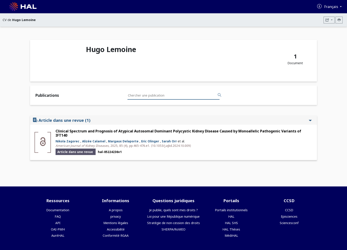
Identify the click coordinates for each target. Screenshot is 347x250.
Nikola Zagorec (67, 141)
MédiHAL (231, 235)
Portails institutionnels (231, 210)
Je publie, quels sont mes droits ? (173, 210)
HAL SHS (231, 223)
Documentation (57, 210)
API (57, 223)
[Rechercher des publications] (219, 95)
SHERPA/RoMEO (173, 229)
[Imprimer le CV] (339, 20)
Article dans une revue (172, 120)
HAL (231, 216)
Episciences (289, 216)
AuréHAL (57, 235)
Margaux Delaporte (123, 141)
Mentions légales (115, 223)
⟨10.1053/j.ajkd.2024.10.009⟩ (171, 145)
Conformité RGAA (116, 235)
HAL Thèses (231, 229)
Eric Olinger (150, 141)
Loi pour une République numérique (173, 216)
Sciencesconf (289, 223)
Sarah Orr (169, 141)
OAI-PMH (58, 229)
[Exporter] (329, 20)
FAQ (58, 216)
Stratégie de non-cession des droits (173, 223)
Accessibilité (116, 229)
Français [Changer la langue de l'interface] (331, 6)
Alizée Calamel (93, 141)
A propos (116, 210)
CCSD (289, 210)
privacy (115, 216)
